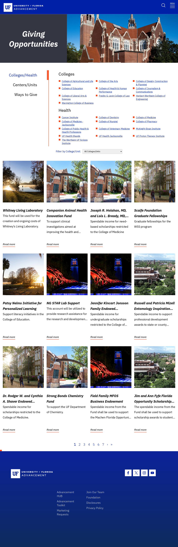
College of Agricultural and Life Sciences (77, 83)
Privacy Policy (94, 508)
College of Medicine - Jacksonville (72, 123)
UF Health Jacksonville (111, 136)
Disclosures (93, 503)
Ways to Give (25, 94)
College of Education (72, 88)
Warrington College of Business (78, 103)
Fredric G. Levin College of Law (114, 95)
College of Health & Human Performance (113, 90)
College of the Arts (108, 81)
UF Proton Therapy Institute (150, 136)
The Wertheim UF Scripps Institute (75, 142)
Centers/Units (25, 84)
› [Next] (107, 444)
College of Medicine (146, 117)
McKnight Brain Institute (148, 128)
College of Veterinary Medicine (114, 128)
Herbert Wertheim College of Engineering (150, 97)
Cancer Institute (70, 117)
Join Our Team (95, 492)
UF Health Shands (71, 136)
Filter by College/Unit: (68, 151)
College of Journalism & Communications (148, 90)
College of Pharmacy (146, 121)
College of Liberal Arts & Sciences (74, 97)
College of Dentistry (109, 117)
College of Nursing (108, 121)
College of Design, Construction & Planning (152, 83)
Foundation (93, 497)
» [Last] (111, 444)
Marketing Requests (63, 512)
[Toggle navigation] (172, 5)
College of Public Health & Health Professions (75, 130)
